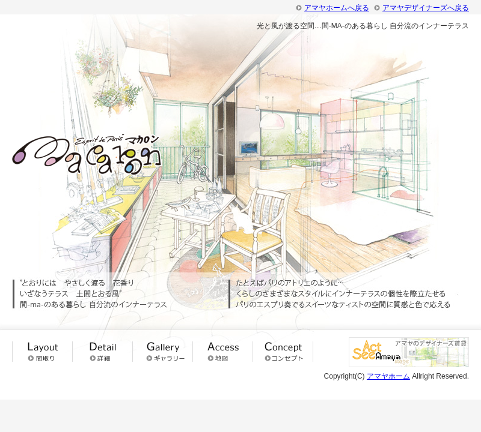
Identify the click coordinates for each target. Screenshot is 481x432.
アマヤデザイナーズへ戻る (425, 8)
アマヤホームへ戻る (336, 8)
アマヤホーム (388, 376)
